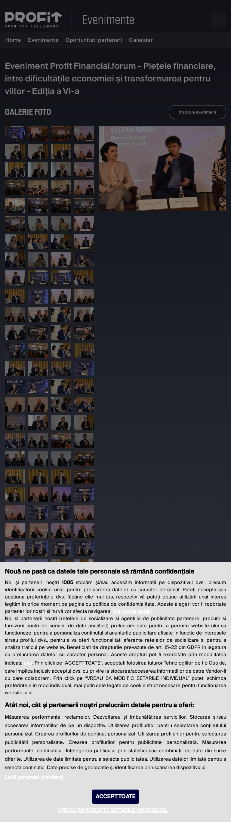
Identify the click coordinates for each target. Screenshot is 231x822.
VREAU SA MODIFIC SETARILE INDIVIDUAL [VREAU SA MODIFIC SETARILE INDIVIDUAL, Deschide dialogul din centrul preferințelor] (113, 810)
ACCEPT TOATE (115, 796)
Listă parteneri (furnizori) (34, 777)
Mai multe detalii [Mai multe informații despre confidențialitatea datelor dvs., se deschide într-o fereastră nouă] (132, 611)
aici (28, 663)
